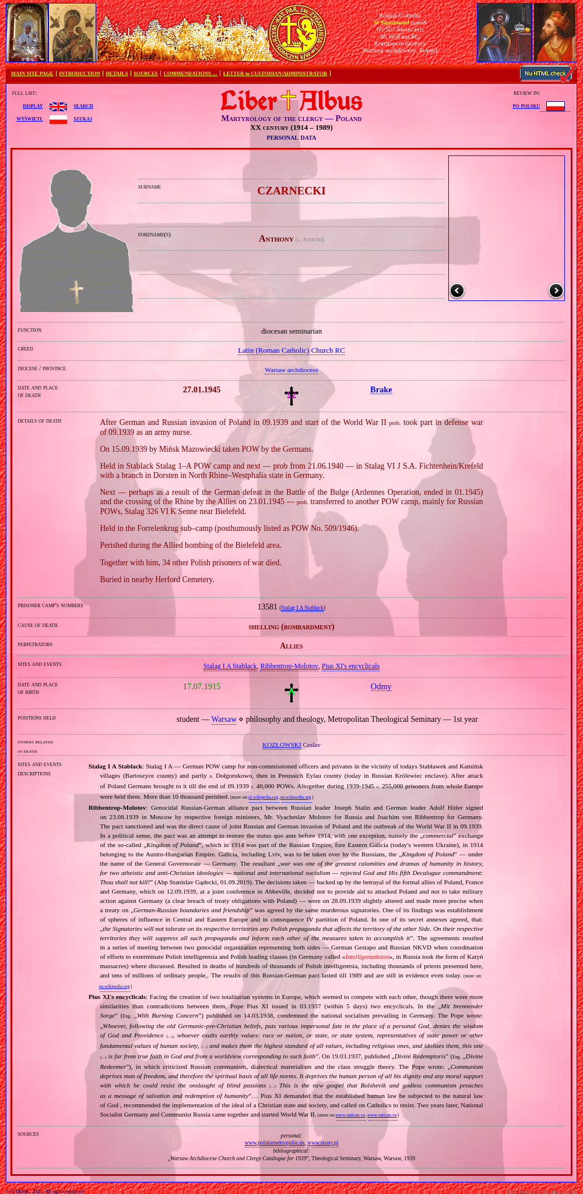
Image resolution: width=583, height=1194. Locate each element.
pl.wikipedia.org (263, 797)
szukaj (82, 118)
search (83, 105)
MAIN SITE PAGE (32, 73)
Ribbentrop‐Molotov (289, 666)
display (33, 105)
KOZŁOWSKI (281, 744)
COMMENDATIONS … (190, 73)
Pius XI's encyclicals (351, 666)
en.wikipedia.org (295, 797)
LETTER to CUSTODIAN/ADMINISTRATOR (275, 73)
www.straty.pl (322, 1142)
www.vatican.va (350, 1115)
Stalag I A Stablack (302, 608)
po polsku (526, 105)
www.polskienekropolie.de (275, 1142)
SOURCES (146, 73)
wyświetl (29, 118)
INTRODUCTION (79, 73)
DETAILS (117, 73)
